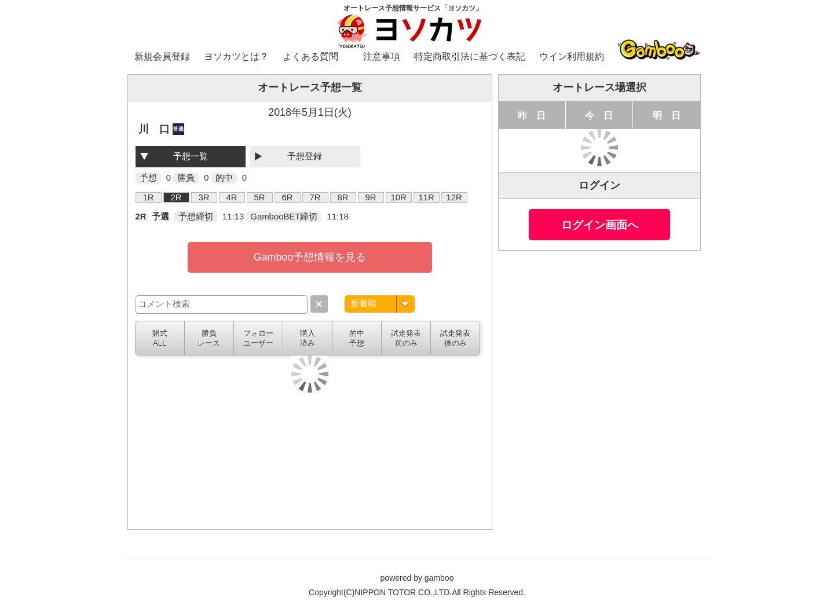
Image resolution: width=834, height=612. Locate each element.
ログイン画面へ (599, 224)
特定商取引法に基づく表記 (469, 56)
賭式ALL (159, 338)
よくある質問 (310, 56)
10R (398, 197)
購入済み (307, 338)
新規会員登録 (162, 56)
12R (454, 197)
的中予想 (356, 338)
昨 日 (532, 115)
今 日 (599, 115)
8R (343, 197)
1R (148, 197)
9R (370, 197)
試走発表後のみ (455, 338)
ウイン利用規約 (571, 56)
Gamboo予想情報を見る (310, 257)
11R (426, 197)
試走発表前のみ (406, 338)
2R (176, 197)
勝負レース (208, 338)
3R (204, 197)
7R (315, 197)
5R (259, 197)
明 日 (667, 115)
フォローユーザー (258, 338)
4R (231, 197)
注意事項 (381, 56)
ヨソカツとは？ (236, 56)
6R (287, 197)
